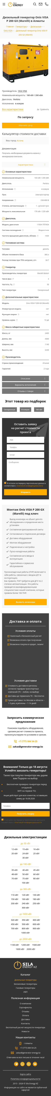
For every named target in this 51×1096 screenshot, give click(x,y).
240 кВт (25, 903)
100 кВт (25, 882)
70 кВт (15, 878)
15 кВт (25, 849)
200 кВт (14, 903)
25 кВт (36, 853)
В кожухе (25, 409)
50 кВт (25, 874)
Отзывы (25, 1011)
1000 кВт (25, 932)
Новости (25, 1031)
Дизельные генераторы (26, 980)
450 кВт (14, 924)
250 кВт (36, 903)
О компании (25, 1003)
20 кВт (15, 853)
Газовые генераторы (25, 988)
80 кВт (36, 878)
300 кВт (25, 907)
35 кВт (15, 870)
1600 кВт (20, 949)
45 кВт (36, 870)
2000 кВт (31, 949)
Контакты (25, 1023)
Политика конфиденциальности (25, 1079)
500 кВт (25, 924)
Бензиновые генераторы (25, 984)
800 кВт (25, 928)
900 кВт (36, 928)
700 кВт (14, 928)
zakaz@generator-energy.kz (28, 746)
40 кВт (25, 870)
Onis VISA (22, 91)
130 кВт (36, 894)
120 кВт (25, 894)
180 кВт (36, 899)
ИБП (25, 992)
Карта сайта (25, 1074)
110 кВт (14, 894)
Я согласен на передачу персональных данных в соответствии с (25, 484)
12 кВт (15, 849)
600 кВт (36, 924)
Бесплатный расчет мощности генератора (25, 1027)
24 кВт (25, 853)
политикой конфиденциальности (30, 486)
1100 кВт (14, 944)
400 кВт (36, 920)
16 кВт (36, 849)
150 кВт (14, 899)
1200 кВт (25, 944)
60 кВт (36, 874)
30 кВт (25, 857)
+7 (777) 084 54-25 (27, 741)
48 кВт (15, 874)
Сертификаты (25, 1007)
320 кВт (14, 920)
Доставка (25, 1019)
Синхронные (9, 409)
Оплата (25, 1015)
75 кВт (25, 878)
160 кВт (39, 409)
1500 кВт (36, 944)
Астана (20, 140)
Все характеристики (12, 109)
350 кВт (25, 920)
